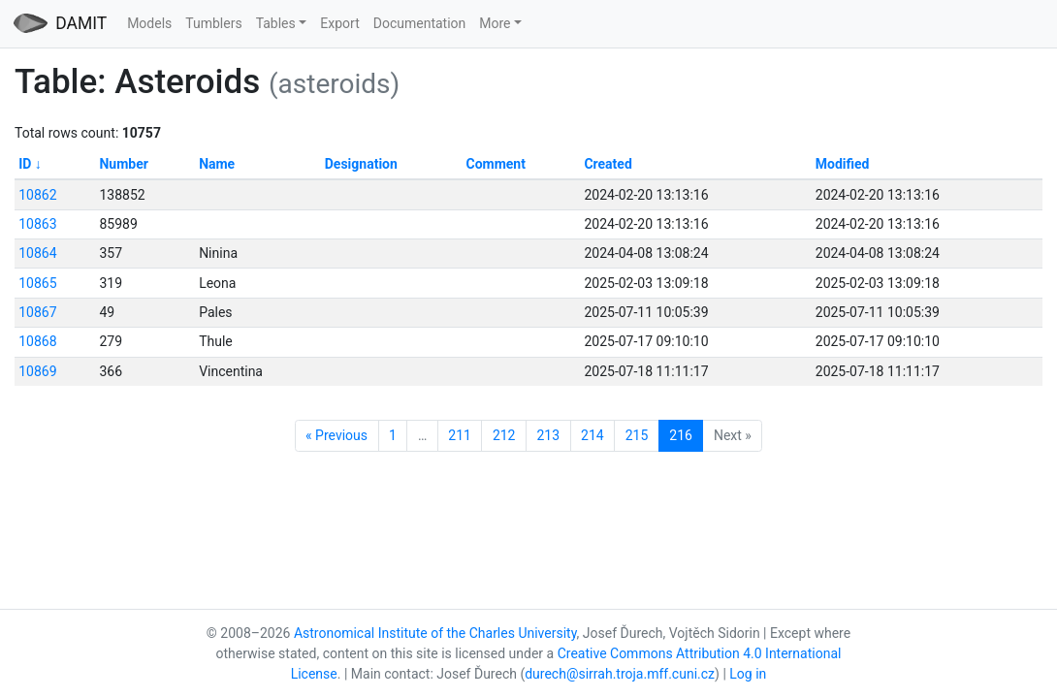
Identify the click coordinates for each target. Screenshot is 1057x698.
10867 (37, 312)
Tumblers (213, 23)
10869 (37, 371)
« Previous (336, 435)
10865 (37, 283)
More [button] (494, 23)
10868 (37, 341)
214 (592, 435)
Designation (361, 164)
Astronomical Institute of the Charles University (435, 633)
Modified (843, 164)
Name (217, 164)
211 (459, 435)
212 (504, 435)
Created (607, 164)
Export (339, 23)
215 (637, 435)
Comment (495, 164)
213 (548, 435)
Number (123, 164)
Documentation (419, 23)
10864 (37, 253)
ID (24, 164)
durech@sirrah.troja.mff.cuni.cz (620, 674)
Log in (747, 674)
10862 (37, 195)
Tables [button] (276, 23)
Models (149, 23)
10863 (37, 224)
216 (680, 435)
